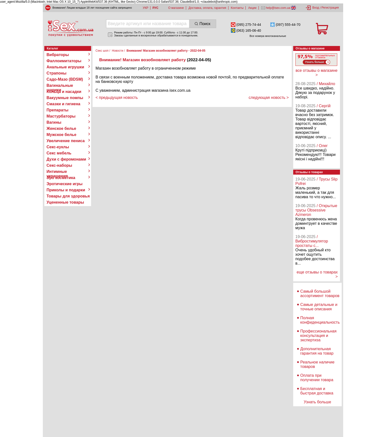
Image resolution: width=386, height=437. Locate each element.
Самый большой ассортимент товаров (319, 293)
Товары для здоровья (68, 196)
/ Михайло (326, 84)
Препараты (57, 110)
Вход (315, 7)
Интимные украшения (57, 171)
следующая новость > (269, 97)
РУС (155, 8)
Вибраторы (58, 55)
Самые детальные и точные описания (319, 306)
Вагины (54, 122)
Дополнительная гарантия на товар (317, 351)
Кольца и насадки (64, 92)
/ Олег (322, 146)
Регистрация (330, 7)
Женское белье (61, 128)
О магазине (176, 8)
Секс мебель (59, 153)
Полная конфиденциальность (320, 320)
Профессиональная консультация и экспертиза (318, 335)
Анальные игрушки (65, 67)
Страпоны (56, 73)
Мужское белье (61, 135)
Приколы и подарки (66, 190)
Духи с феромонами (66, 159)
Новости (117, 50)
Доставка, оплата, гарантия (207, 8)
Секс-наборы (59, 165)
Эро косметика (61, 178)
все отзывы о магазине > (317, 72)
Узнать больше (317, 402)
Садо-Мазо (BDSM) (65, 79)
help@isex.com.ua (278, 8)
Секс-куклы (58, 147)
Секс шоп (102, 50)
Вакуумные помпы (65, 98)
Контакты (237, 8)
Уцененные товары (65, 202)
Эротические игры (64, 184)
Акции (252, 8)
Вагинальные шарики (60, 85)
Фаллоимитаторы (64, 61)
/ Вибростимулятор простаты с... (311, 241)
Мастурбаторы (61, 116)
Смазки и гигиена (63, 104)
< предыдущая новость (117, 97)
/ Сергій (324, 106)
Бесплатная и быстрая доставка (316, 391)
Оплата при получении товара (316, 377)
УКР (145, 8)
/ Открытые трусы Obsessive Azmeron (316, 210)
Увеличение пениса (66, 141)
